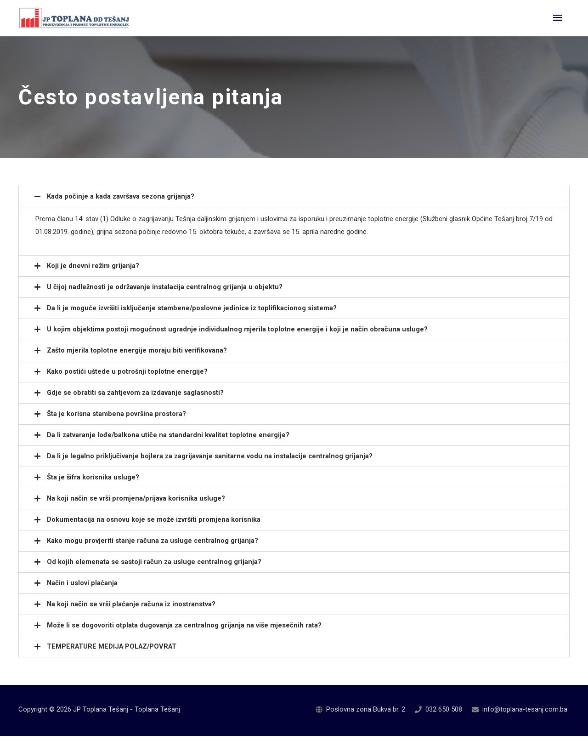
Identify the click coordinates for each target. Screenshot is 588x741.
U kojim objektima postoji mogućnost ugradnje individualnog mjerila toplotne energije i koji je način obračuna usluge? (237, 334)
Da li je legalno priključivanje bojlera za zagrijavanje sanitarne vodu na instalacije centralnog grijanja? (210, 461)
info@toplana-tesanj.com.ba (524, 714)
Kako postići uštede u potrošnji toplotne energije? (128, 376)
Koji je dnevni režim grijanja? (93, 271)
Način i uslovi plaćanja (82, 588)
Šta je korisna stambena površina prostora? (117, 419)
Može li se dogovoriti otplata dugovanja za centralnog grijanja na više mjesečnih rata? (185, 630)
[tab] (294, 201)
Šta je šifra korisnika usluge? (93, 482)
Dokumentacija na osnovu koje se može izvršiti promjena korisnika (154, 524)
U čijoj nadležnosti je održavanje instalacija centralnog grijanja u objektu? (165, 292)
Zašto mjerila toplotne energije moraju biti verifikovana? (137, 355)
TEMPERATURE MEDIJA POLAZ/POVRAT (114, 651)
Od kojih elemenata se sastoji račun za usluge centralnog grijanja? (154, 567)
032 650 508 (442, 714)
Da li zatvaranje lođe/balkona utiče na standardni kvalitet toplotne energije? (168, 440)
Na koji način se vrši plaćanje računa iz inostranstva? (132, 609)
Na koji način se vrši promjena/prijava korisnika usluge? (136, 503)
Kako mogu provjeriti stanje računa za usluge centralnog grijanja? (153, 546)
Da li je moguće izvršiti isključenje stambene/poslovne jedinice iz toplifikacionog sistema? (193, 313)
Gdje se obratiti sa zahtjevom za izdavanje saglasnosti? (136, 397)
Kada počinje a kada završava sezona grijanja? (121, 201)
